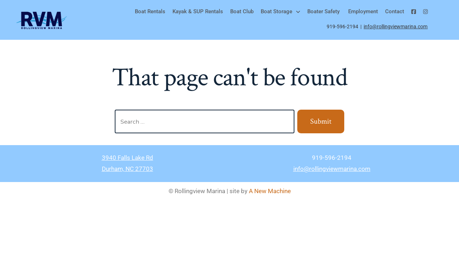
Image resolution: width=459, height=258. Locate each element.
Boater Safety (323, 11)
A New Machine (270, 191)
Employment (362, 11)
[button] (280, 12)
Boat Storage (280, 11)
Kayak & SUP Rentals (197, 11)
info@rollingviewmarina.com (395, 26)
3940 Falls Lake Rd (127, 157)
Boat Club (242, 11)
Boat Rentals (150, 11)
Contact (394, 11)
